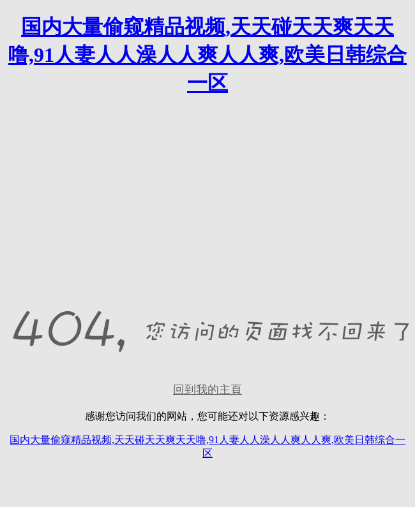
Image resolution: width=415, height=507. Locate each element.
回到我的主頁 (207, 389)
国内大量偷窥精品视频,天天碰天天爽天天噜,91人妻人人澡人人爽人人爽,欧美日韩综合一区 (207, 54)
